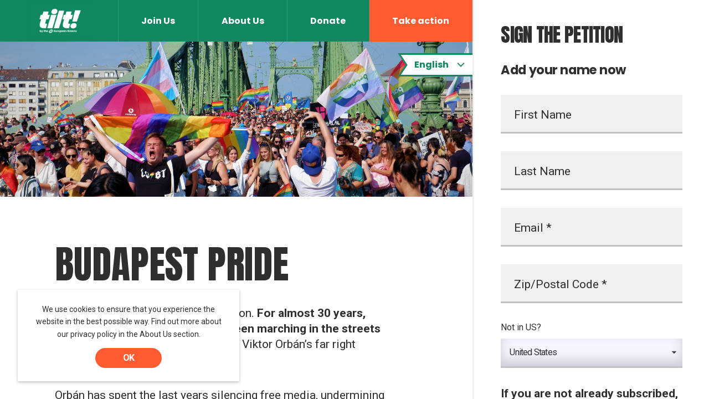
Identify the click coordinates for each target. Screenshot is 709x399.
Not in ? (521, 327)
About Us (243, 20)
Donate (328, 20)
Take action (420, 20)
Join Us (158, 20)
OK (128, 357)
